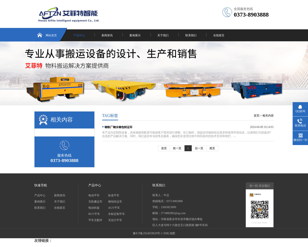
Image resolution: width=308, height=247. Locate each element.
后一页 (199, 148)
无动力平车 (115, 220)
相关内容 (268, 115)
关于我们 (163, 35)
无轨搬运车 (95, 201)
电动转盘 (94, 207)
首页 (256, 115)
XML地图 (169, 233)
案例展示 (135, 35)
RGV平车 (94, 213)
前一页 (177, 148)
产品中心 (79, 35)
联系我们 (190, 35)
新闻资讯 (107, 35)
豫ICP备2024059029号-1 (147, 233)
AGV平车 (114, 207)
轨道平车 (113, 195)
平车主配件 (95, 220)
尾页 (212, 148)
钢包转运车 (115, 201)
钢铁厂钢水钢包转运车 (118, 127)
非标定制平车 (116, 213)
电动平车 (94, 195)
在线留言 (218, 35)
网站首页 (51, 35)
